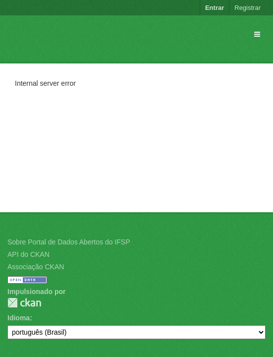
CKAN (24, 303)
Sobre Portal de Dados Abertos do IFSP (68, 242)
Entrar (214, 7)
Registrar (247, 7)
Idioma (18, 318)
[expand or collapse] (257, 34)
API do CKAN (28, 254)
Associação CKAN (35, 267)
